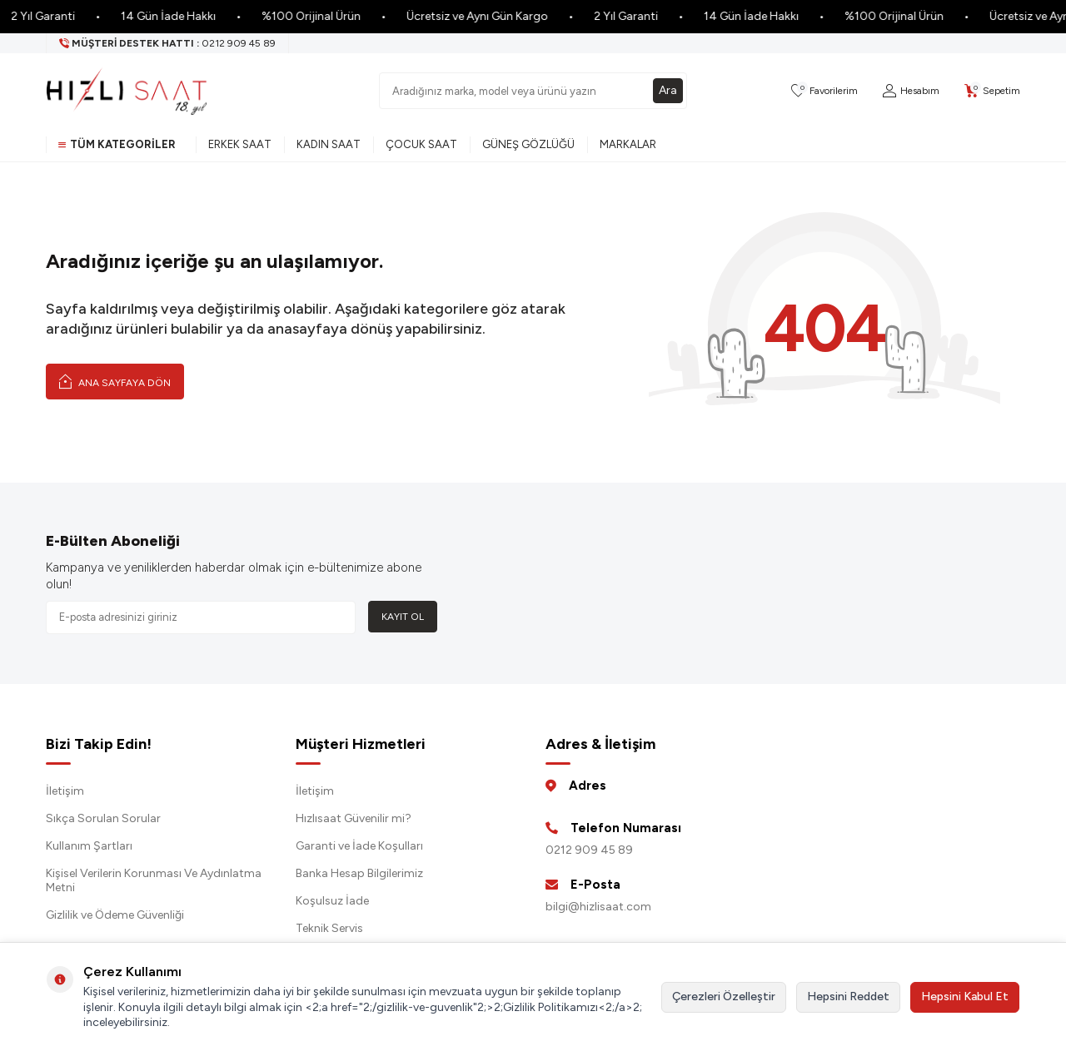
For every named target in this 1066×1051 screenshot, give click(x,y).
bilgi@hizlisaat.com (598, 907)
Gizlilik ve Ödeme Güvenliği (115, 915)
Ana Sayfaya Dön (115, 381)
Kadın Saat (328, 144)
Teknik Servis (329, 928)
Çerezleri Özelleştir (723, 996)
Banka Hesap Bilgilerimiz (359, 873)
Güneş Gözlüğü (528, 144)
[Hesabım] (911, 91)
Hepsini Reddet (848, 996)
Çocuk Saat (421, 144)
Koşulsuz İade (332, 901)
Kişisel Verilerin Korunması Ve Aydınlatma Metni (154, 880)
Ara (668, 90)
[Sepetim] (992, 91)
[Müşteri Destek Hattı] (168, 43)
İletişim (65, 791)
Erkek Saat (239, 144)
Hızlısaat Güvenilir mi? (353, 818)
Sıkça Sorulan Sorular (103, 818)
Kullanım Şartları (89, 846)
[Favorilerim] (824, 91)
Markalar (628, 144)
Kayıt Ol (402, 616)
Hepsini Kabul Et (965, 996)
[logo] (126, 91)
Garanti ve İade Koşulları (359, 846)
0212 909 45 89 (589, 850)
